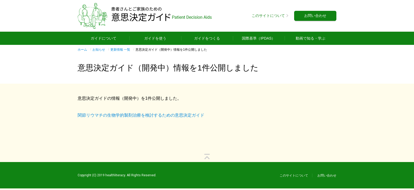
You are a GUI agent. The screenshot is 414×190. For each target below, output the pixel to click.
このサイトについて (268, 15)
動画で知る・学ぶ (310, 38)
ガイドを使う (155, 38)
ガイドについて (103, 38)
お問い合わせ (315, 15)
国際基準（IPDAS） (258, 38)
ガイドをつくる (207, 38)
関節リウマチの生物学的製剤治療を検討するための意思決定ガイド (141, 115)
